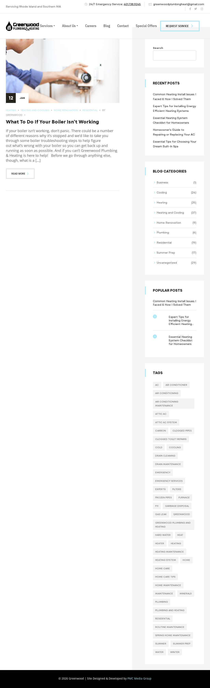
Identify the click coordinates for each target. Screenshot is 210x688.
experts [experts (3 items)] (160, 489)
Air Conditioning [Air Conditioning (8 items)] (166, 393)
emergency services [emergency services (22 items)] (169, 481)
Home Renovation (66, 110)
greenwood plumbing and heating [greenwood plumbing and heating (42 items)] (173, 524)
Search (158, 48)
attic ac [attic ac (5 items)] (160, 413)
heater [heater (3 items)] (159, 543)
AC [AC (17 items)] (157, 384)
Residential (90, 110)
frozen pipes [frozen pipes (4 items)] (163, 497)
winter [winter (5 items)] (174, 652)
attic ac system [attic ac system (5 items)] (166, 422)
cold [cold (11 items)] (158, 447)
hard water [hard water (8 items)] (163, 535)
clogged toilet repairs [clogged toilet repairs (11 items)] (171, 439)
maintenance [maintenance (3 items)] (164, 593)
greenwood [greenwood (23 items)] (181, 514)
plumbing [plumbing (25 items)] (161, 601)
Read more (20, 173)
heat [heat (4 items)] (180, 535)
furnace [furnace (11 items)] (184, 497)
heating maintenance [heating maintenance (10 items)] (169, 551)
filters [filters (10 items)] (176, 489)
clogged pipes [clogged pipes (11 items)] (182, 430)
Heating (11, 110)
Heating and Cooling (35, 110)
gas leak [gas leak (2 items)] (161, 514)
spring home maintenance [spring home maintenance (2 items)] (172, 635)
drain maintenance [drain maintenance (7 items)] (168, 464)
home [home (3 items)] (186, 560)
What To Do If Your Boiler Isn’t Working (52, 122)
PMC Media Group (139, 678)
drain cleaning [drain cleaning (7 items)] (165, 455)
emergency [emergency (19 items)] (162, 472)
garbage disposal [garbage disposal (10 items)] (177, 506)
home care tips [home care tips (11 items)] (165, 576)
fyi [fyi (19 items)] (156, 506)
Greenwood (14, 115)
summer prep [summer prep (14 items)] (181, 643)
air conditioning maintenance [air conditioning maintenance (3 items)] (166, 403)
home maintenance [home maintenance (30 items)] (168, 585)
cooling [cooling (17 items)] (175, 447)
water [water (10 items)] (159, 652)
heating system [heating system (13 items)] (165, 560)
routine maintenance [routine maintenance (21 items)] (169, 627)
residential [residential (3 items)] (162, 618)
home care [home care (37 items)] (162, 568)
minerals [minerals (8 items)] (186, 593)
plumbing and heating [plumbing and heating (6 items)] (169, 610)
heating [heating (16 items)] (176, 543)
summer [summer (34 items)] (160, 643)
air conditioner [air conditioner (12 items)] (176, 384)
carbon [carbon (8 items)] (160, 430)
